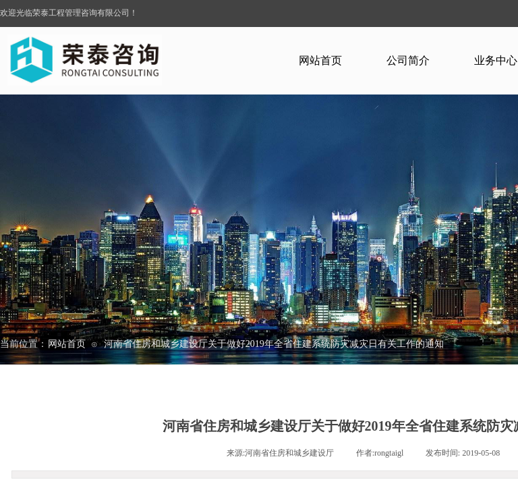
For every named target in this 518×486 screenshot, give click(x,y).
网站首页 (320, 60)
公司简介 (408, 60)
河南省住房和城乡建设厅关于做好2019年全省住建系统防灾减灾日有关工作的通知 (274, 344)
